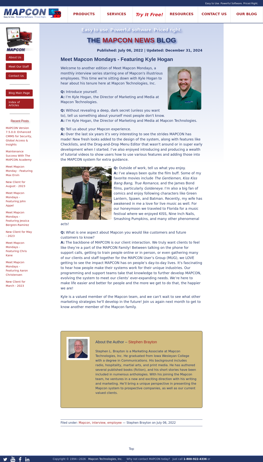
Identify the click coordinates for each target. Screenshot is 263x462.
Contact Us (16, 75)
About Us (15, 57)
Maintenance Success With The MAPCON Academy (19, 155)
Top (131, 449)
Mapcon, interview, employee (100, 422)
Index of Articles (14, 104)
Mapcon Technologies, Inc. (105, 458)
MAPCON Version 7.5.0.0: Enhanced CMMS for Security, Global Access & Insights (19, 136)
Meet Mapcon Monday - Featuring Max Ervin (19, 170)
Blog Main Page (19, 92)
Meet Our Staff (19, 66)
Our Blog (246, 14)
